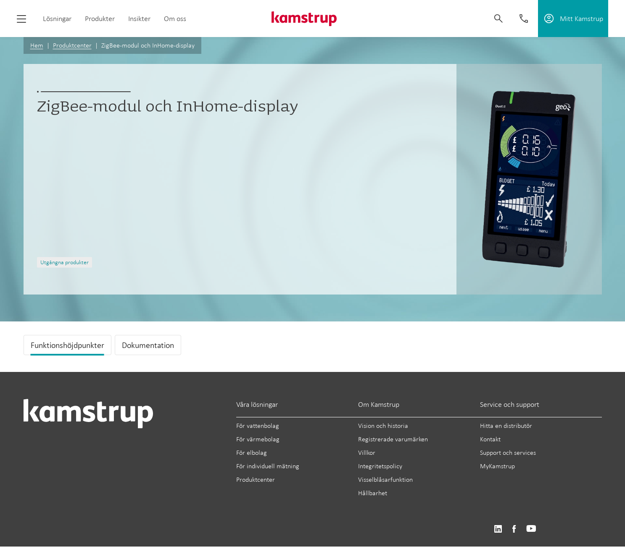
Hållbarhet (372, 493)
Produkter (100, 18)
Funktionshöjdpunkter (67, 345)
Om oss (175, 18)
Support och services (508, 452)
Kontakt (490, 439)
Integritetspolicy (380, 466)
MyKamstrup (497, 466)
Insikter (139, 18)
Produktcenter (72, 45)
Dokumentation (148, 345)
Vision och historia (383, 426)
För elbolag (251, 452)
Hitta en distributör (506, 426)
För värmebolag (258, 439)
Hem (36, 45)
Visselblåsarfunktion (385, 479)
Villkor (366, 452)
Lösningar (57, 18)
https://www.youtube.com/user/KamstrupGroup (531, 529)
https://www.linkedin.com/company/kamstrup (498, 529)
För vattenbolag (257, 426)
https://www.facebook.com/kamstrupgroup (514, 529)
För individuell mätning (267, 466)
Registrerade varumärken (393, 439)
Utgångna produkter (64, 262)
